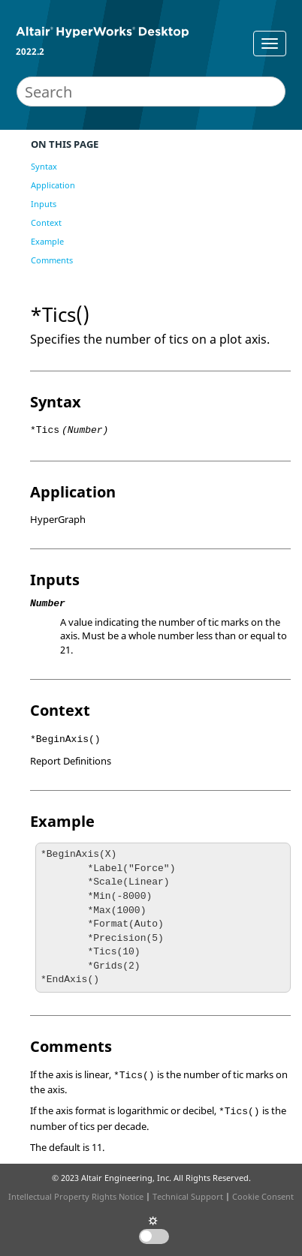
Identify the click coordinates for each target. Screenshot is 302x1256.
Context (46, 222)
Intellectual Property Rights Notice (75, 1196)
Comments (52, 260)
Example (47, 241)
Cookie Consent (263, 1196)
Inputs (43, 203)
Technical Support (188, 1196)
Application (53, 185)
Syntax (44, 166)
